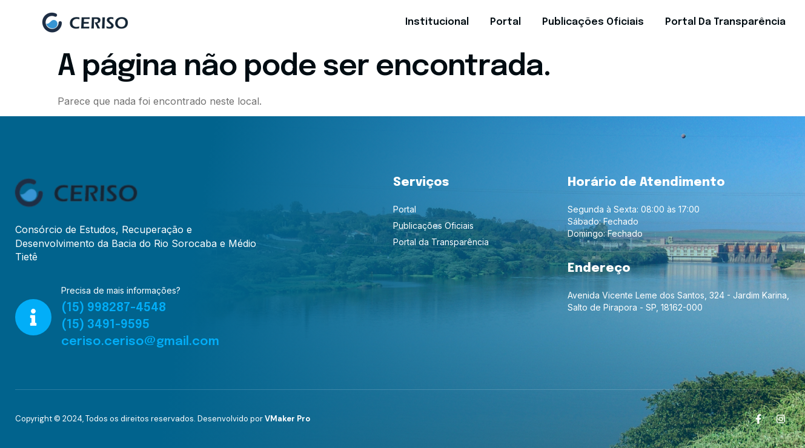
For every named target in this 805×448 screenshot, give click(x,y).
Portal (505, 22)
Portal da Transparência (725, 22)
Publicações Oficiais (593, 22)
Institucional (437, 22)
